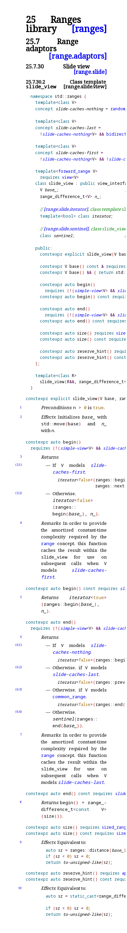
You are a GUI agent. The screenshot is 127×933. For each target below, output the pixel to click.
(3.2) (19, 493)
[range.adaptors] (78, 55)
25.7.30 (35, 66)
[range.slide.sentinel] (66, 229)
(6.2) (19, 667)
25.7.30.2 (35, 81)
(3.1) (19, 464)
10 (20, 888)
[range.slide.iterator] (66, 209)
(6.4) (19, 711)
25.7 (33, 41)
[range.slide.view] (85, 86)
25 (31, 19)
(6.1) (19, 645)
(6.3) (19, 689)
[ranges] (89, 28)
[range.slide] (90, 72)
